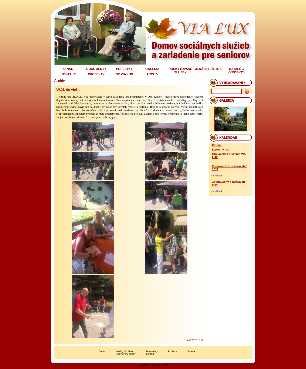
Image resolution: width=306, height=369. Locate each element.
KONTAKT (68, 74)
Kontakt (150, 354)
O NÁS (68, 69)
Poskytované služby (125, 354)
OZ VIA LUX (124, 74)
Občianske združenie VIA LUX (229, 155)
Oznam (216, 145)
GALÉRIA (152, 69)
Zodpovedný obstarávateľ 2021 (229, 168)
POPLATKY (124, 69)
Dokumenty (152, 351)
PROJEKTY (96, 74)
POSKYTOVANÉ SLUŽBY (180, 70)
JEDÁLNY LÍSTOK (208, 69)
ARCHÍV (152, 74)
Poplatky (172, 351)
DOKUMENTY (96, 69)
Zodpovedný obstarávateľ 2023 (229, 183)
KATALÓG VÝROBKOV (236, 70)
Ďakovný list (220, 149)
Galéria (191, 351)
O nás (102, 351)
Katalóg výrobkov (124, 351)
